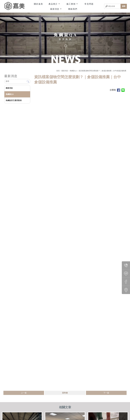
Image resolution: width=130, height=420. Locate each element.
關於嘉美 (38, 3)
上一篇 (24, 393)
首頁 (58, 71)
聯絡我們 (72, 8)
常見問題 (89, 3)
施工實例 (71, 3)
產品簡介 (53, 3)
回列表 (65, 393)
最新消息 (55, 8)
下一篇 (106, 393)
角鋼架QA (73, 71)
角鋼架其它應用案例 (14, 100)
